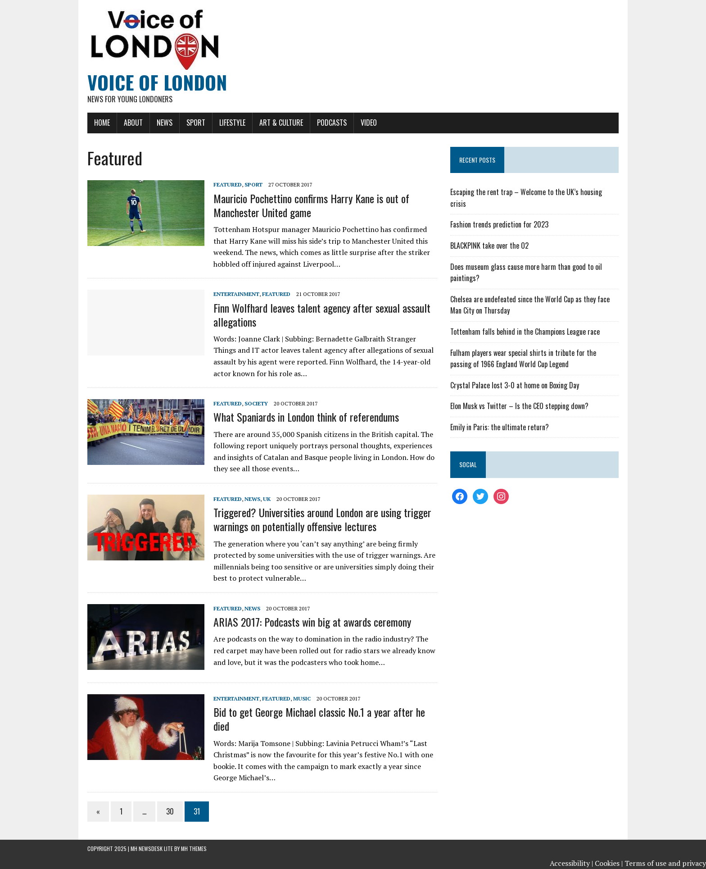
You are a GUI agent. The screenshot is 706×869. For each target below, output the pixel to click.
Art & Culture (281, 122)
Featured (227, 184)
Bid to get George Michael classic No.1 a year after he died (319, 719)
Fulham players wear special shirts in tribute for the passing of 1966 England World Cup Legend (523, 358)
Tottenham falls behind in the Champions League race (525, 331)
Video (369, 122)
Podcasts (332, 122)
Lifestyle (232, 122)
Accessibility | (571, 863)
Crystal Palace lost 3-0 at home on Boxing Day (514, 385)
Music (302, 698)
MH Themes (194, 848)
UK (267, 499)
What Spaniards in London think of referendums (306, 417)
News (164, 122)
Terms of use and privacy (665, 863)
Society (256, 403)
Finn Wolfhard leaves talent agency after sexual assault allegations (321, 315)
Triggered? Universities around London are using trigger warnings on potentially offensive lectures (322, 519)
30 (170, 811)
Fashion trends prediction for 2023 (499, 224)
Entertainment (236, 294)
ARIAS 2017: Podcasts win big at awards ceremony (312, 622)
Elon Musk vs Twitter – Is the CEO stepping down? (519, 405)
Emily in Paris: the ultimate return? (499, 427)
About (133, 122)
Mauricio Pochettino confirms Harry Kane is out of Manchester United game (311, 205)
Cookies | (609, 863)
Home (102, 122)
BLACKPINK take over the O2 (489, 245)
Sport (195, 122)
